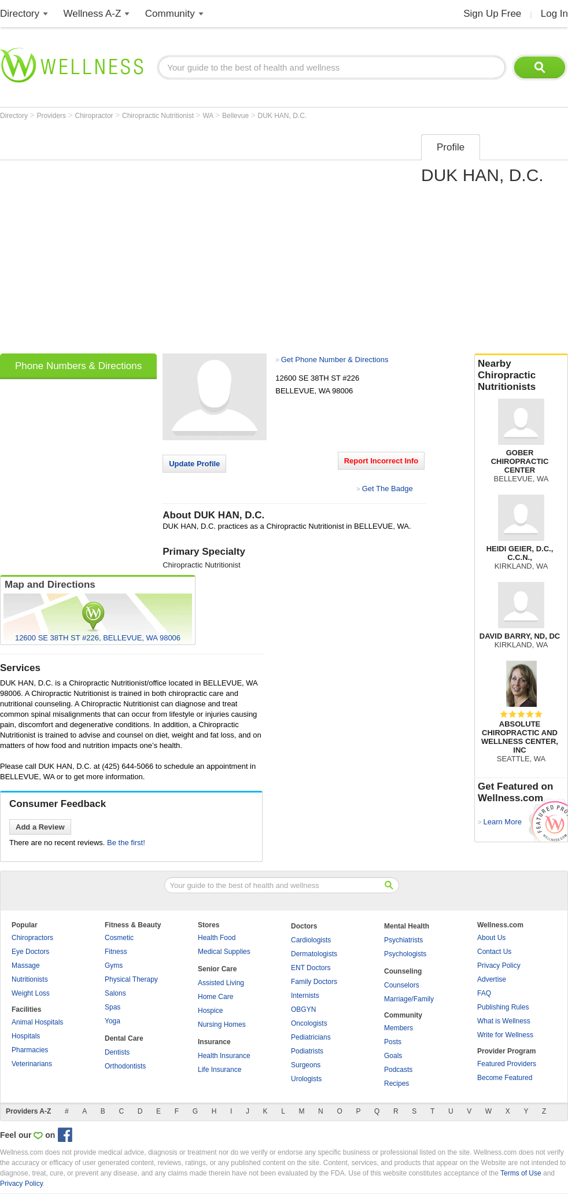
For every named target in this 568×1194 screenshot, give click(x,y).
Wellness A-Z (92, 13)
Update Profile (194, 463)
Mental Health (406, 926)
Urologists (306, 1079)
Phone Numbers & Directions (78, 365)
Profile (450, 147)
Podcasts (398, 1070)
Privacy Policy (499, 965)
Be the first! (126, 842)
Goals (393, 1056)
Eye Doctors (30, 952)
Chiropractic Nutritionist (159, 116)
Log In (554, 13)
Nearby (521, 375)
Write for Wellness (505, 1035)
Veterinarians (32, 1064)
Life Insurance (219, 1070)
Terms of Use (520, 1173)
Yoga (112, 1021)
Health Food (216, 938)
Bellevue (236, 116)
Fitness (116, 952)
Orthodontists (125, 1066)
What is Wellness (503, 1021)
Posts (392, 1042)
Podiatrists (307, 1051)
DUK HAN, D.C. (282, 116)
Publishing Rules (503, 1007)
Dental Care (124, 1038)
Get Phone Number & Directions (335, 359)
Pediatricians (311, 1037)
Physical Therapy (131, 979)
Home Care (215, 997)
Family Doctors (314, 982)
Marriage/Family (409, 999)
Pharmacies (30, 1050)
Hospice (210, 1011)
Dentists (117, 1052)
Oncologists (309, 1023)
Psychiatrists (403, 940)
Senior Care (217, 969)
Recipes (396, 1083)
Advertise (491, 979)
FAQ (484, 993)
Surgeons (305, 1065)
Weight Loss (31, 993)
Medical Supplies (224, 952)
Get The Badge (387, 488)
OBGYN (303, 1009)
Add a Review (40, 827)
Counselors (401, 985)
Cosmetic (119, 938)
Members (398, 1028)
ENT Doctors (310, 968)
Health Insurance (224, 1056)
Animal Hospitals (37, 1022)
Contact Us (494, 952)
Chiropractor (95, 116)
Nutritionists (30, 979)
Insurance (214, 1042)
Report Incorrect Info (381, 460)
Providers (52, 116)
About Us (491, 938)
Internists (305, 996)
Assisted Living (221, 983)
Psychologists (405, 954)
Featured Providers (506, 1064)
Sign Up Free (492, 13)
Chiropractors (32, 938)
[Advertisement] (111, 240)
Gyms (114, 965)
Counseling (403, 971)
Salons (115, 993)
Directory (19, 13)
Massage (26, 965)
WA (208, 116)
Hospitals (26, 1036)
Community (170, 13)
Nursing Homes (222, 1024)
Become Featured (504, 1078)
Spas (112, 1007)
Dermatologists (314, 954)
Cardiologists (311, 940)
